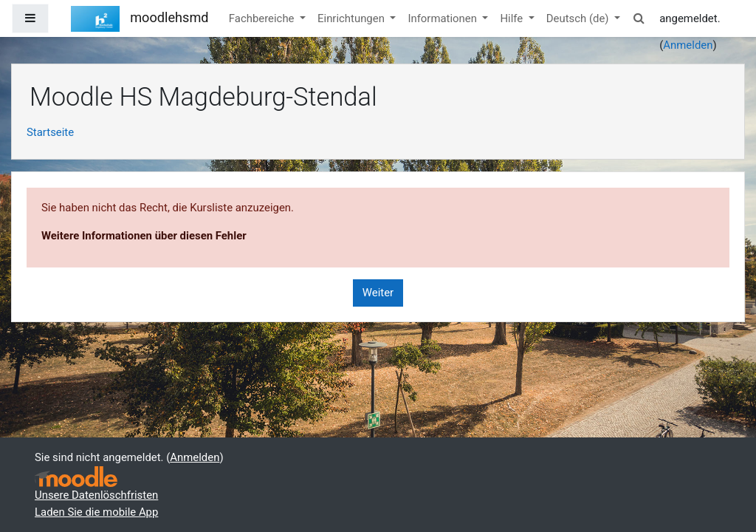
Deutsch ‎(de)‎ (578, 18)
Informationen (443, 18)
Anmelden (687, 45)
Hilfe (513, 18)
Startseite (50, 132)
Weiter (378, 292)
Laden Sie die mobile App (96, 512)
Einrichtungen (352, 18)
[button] (638, 18)
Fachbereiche (263, 18)
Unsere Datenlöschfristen (96, 495)
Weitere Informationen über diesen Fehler (144, 235)
